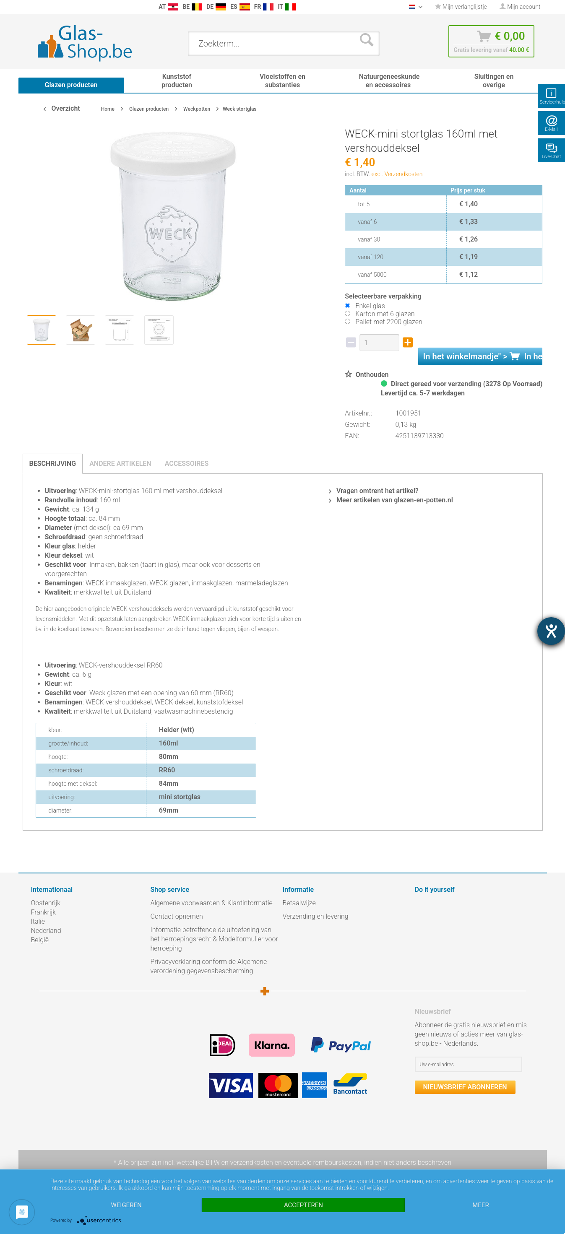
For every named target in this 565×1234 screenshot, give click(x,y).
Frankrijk (43, 912)
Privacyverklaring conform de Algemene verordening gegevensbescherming (209, 966)
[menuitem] (35, 7)
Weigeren (126, 1205)
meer (480, 1205)
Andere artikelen (120, 464)
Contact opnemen (177, 916)
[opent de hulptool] (551, 631)
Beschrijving (52, 464)
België (40, 940)
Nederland (46, 931)
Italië (38, 921)
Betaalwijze (299, 903)
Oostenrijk (46, 903)
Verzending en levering (316, 916)
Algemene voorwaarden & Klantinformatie (212, 903)
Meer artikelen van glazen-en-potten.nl (391, 500)
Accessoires (187, 464)
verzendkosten (251, 1162)
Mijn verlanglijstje (461, 6)
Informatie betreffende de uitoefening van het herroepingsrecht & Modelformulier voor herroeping (214, 939)
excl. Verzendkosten (397, 174)
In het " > (483, 356)
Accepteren (303, 1205)
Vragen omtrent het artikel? (374, 491)
